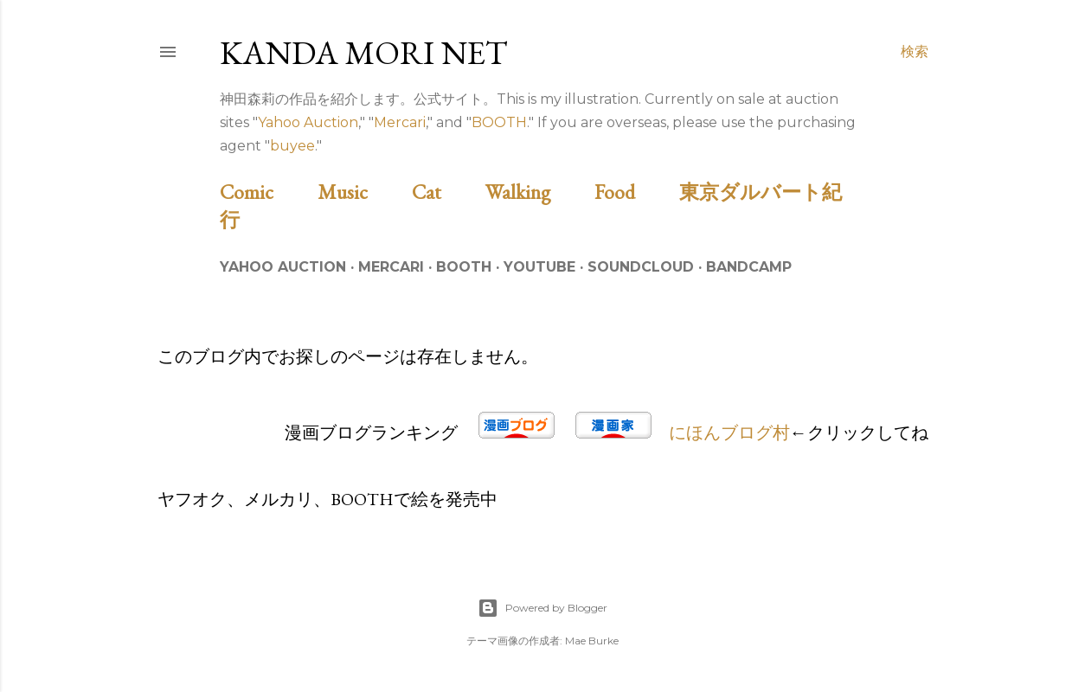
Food (634, 191)
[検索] (914, 52)
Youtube (539, 267)
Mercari (400, 122)
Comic (266, 191)
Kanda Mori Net (364, 52)
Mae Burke (592, 640)
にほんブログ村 (729, 432)
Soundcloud (640, 267)
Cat (446, 191)
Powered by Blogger (542, 608)
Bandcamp (749, 267)
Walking (537, 191)
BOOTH (499, 122)
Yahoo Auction (308, 122)
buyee (292, 146)
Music (363, 191)
